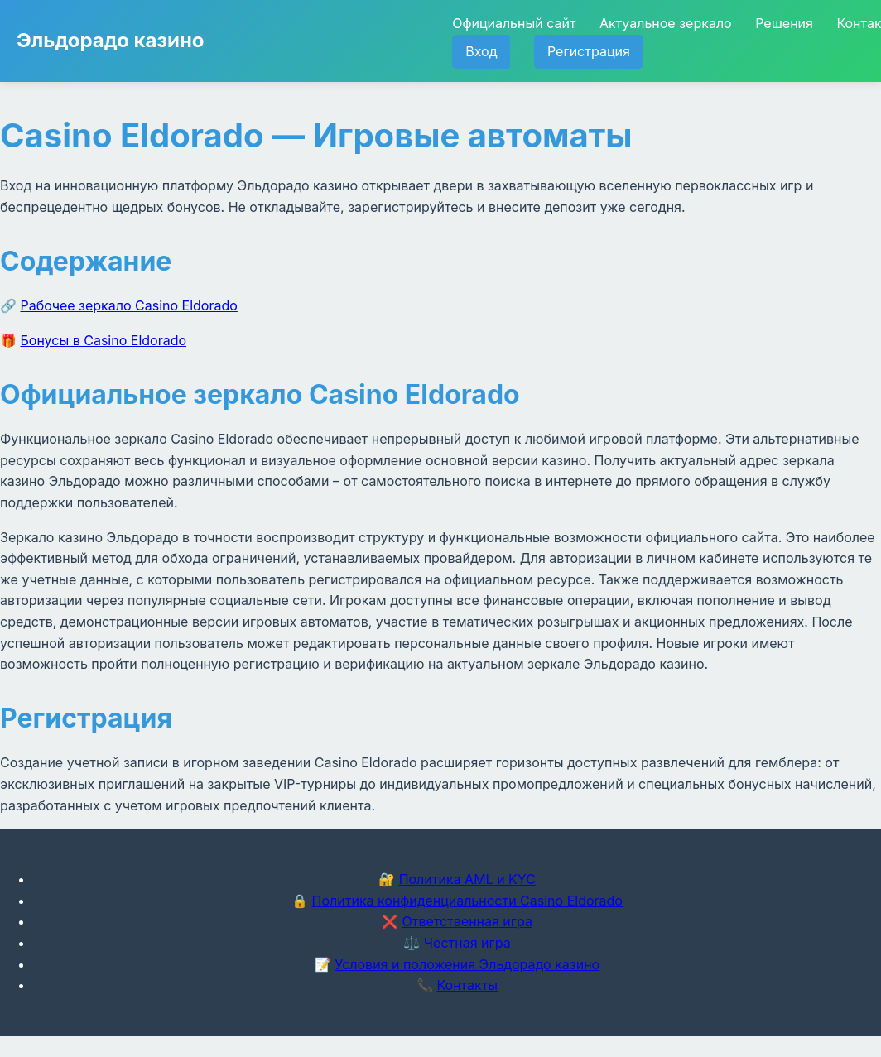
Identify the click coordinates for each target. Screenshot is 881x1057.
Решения (784, 23)
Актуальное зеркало (665, 23)
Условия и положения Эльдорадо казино (467, 964)
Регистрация (588, 51)
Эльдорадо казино (111, 40)
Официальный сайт (513, 23)
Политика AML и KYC (467, 879)
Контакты (467, 985)
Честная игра (467, 942)
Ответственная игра (467, 921)
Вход (481, 51)
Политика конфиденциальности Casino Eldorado (467, 900)
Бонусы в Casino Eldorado (104, 340)
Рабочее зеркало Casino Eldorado (129, 305)
